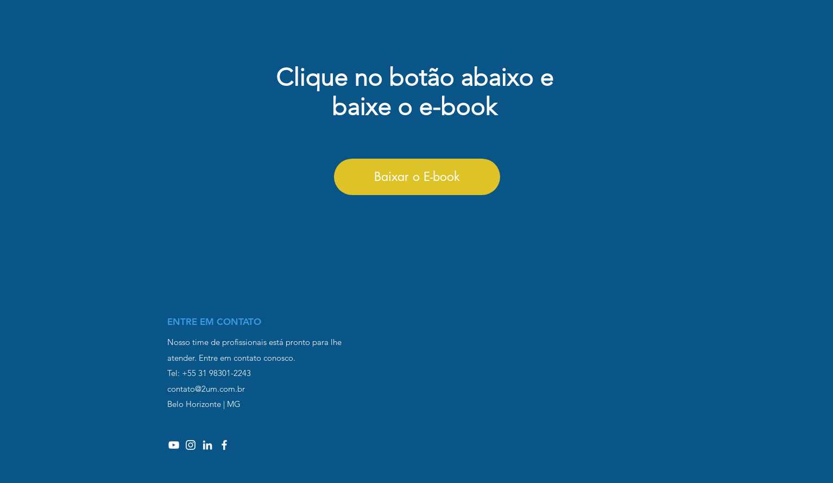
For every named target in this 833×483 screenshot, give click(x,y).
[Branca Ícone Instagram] (190, 444)
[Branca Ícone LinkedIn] (207, 444)
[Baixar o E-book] (417, 177)
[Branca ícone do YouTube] (173, 444)
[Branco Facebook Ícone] (224, 444)
